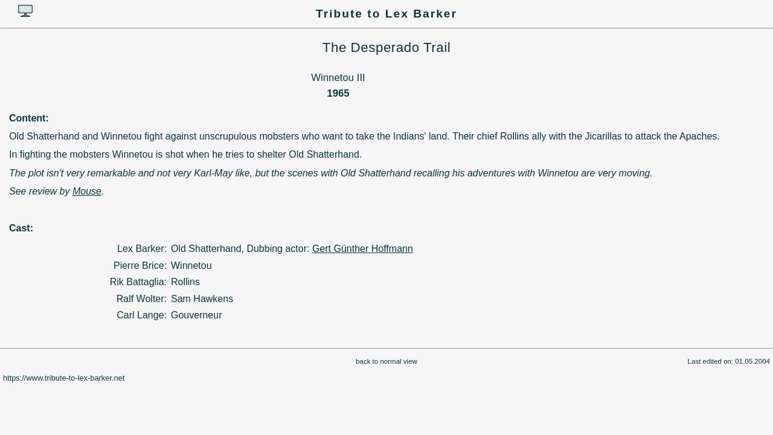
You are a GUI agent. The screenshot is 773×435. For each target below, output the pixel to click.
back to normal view (386, 361)
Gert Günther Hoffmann (362, 248)
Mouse (86, 191)
